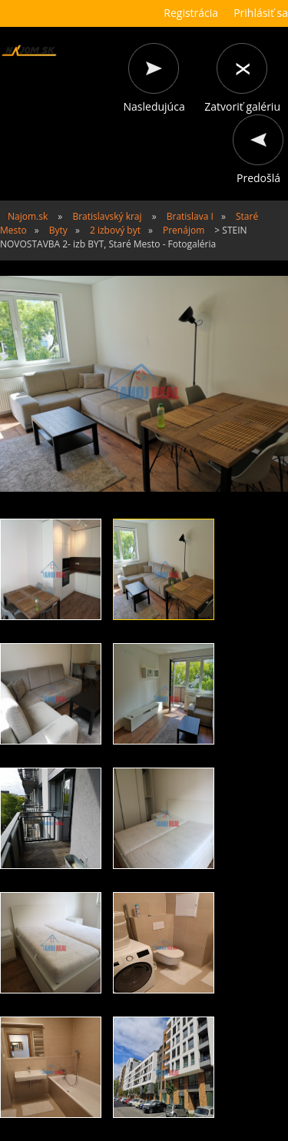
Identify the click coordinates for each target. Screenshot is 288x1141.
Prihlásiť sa (260, 12)
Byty (58, 230)
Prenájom (183, 230)
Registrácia (191, 12)
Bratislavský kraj (106, 216)
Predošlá (258, 178)
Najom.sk (28, 216)
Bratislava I (190, 216)
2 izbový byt (115, 230)
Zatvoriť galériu (242, 106)
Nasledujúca (154, 106)
